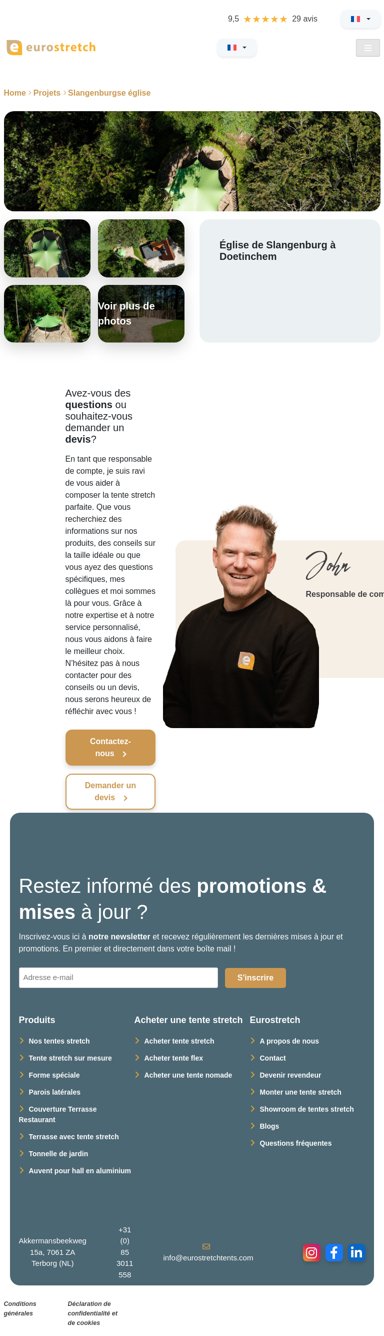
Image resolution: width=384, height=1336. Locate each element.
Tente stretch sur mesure (70, 1058)
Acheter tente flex (173, 1058)
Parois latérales (55, 1092)
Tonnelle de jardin (58, 1154)
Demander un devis (110, 791)
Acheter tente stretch (179, 1041)
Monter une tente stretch (301, 1092)
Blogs (270, 1126)
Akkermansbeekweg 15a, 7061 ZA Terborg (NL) (53, 1251)
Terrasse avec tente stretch (74, 1137)
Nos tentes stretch (59, 1041)
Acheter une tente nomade (188, 1075)
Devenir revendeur (291, 1075)
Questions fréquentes (296, 1143)
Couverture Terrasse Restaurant (58, 1114)
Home (15, 93)
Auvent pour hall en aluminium (80, 1171)
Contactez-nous (110, 747)
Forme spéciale (54, 1075)
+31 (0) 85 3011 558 (124, 1252)
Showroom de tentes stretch (307, 1109)
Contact (273, 1058)
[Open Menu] (368, 48)
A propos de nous (289, 1041)
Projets (47, 93)
